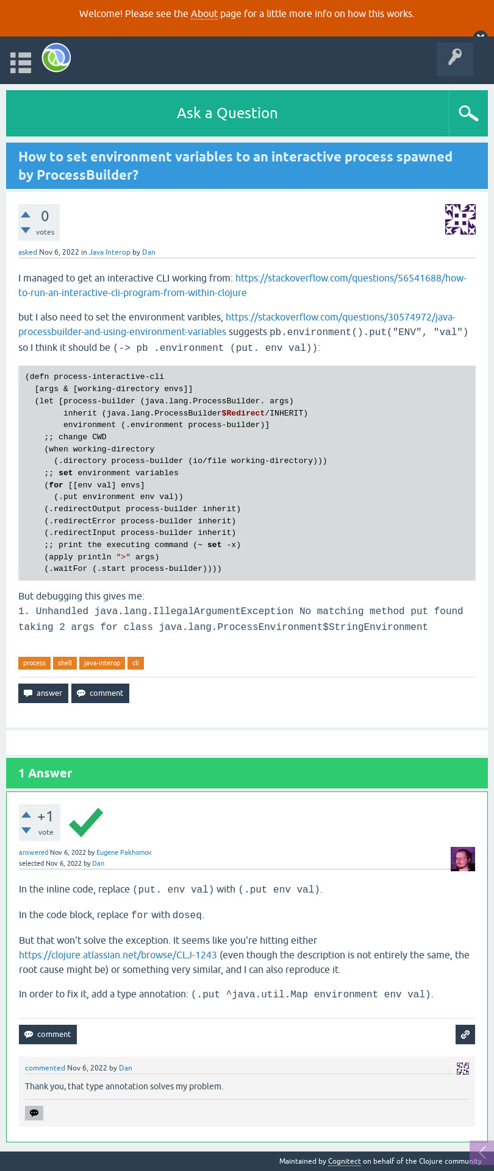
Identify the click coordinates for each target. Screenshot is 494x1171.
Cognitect (344, 1161)
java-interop (102, 663)
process (34, 663)
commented (45, 1068)
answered (33, 852)
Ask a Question (227, 113)
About (204, 13)
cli (135, 663)
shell (65, 663)
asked (27, 252)
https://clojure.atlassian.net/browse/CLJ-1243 (118, 954)
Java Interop (110, 252)
